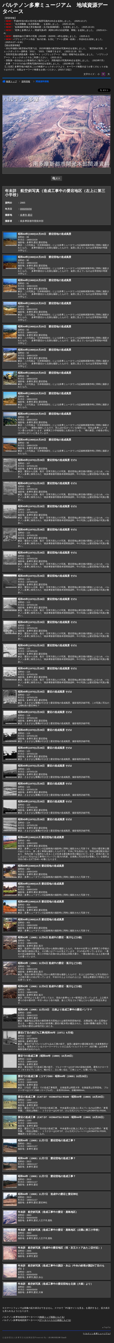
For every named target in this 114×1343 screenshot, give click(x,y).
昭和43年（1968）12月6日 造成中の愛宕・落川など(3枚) (50, 937)
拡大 (56, 178)
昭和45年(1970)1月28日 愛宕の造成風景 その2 (45, 691)
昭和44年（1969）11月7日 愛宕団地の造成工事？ (47, 1140)
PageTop (107, 1327)
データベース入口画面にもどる (55, 1320)
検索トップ (9, 81)
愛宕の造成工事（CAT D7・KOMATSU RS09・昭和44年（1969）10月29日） (61, 1096)
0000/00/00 (26, 209)
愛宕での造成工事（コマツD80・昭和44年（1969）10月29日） (53, 1076)
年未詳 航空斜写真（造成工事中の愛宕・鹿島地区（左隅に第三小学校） (59, 1229)
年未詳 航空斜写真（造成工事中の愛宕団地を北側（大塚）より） (55, 1283)
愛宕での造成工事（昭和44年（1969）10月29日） (46, 1055)
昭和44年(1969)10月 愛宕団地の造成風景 (41, 837)
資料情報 (25, 81)
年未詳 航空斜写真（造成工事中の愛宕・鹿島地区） (48, 1211)
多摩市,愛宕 (26, 215)
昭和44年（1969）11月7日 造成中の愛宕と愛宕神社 (48, 1194)
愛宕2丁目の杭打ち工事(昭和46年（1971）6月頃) (45, 1032)
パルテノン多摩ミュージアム (97, 1333)
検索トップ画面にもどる (52, 1317)
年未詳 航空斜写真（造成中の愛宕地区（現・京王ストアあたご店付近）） (60, 1247)
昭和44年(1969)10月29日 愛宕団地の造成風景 (44, 233)
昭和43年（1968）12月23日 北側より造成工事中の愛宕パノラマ (55, 1009)
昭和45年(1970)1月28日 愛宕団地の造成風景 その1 (47, 460)
